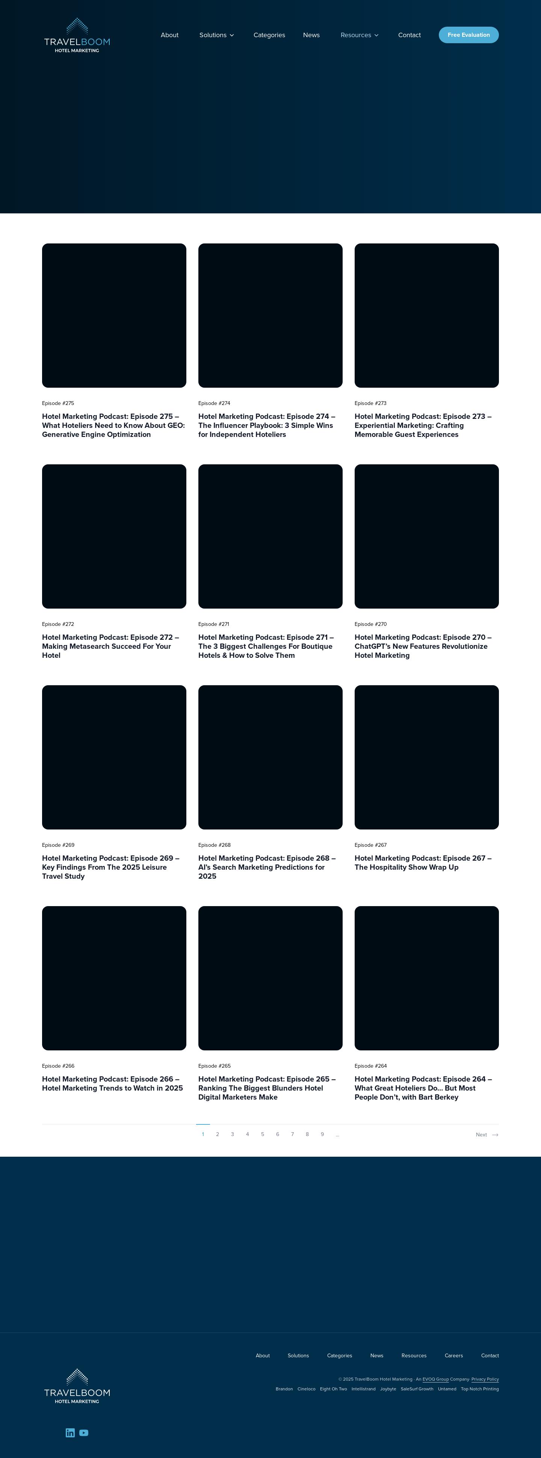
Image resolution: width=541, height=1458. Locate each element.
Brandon (284, 1388)
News (311, 34)
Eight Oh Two (333, 1388)
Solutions (217, 35)
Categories (269, 34)
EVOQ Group (436, 1379)
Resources (360, 35)
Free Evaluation (469, 34)
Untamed (447, 1388)
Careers (454, 1356)
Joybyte (388, 1388)
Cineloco (307, 1388)
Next (487, 1135)
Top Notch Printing (480, 1388)
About (169, 34)
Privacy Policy (485, 1379)
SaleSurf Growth (417, 1388)
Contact (409, 34)
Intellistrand (364, 1388)
